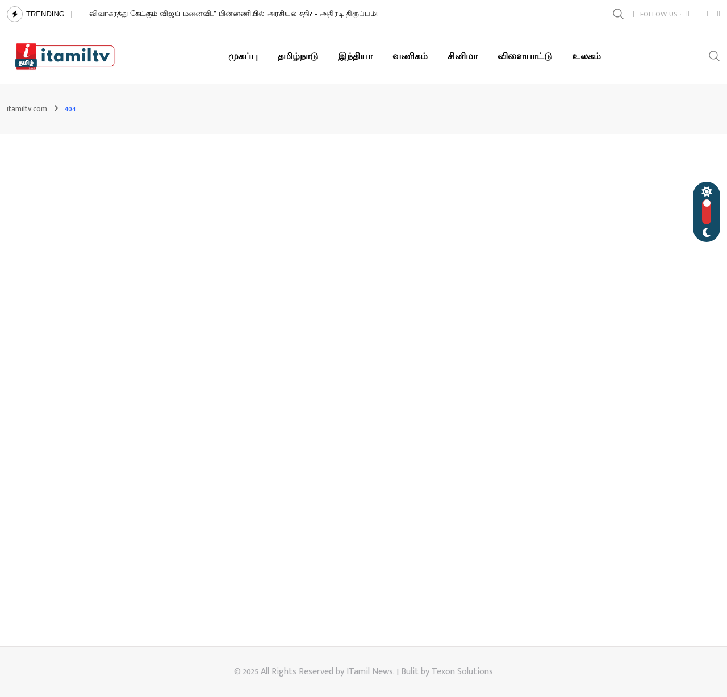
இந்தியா (355, 56)
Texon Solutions (462, 671)
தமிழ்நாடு (298, 56)
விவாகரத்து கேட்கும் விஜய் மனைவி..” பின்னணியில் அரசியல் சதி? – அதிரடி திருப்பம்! (233, 13)
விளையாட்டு (525, 56)
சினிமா (463, 56)
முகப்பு (243, 56)
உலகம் (586, 56)
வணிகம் (410, 56)
